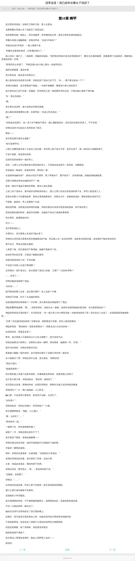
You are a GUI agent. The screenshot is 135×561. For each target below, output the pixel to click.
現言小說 (21, 9)
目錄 (67, 550)
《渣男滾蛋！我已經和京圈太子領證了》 (42, 9)
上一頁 (22, 550)
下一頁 (112, 550)
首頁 (14, 9)
